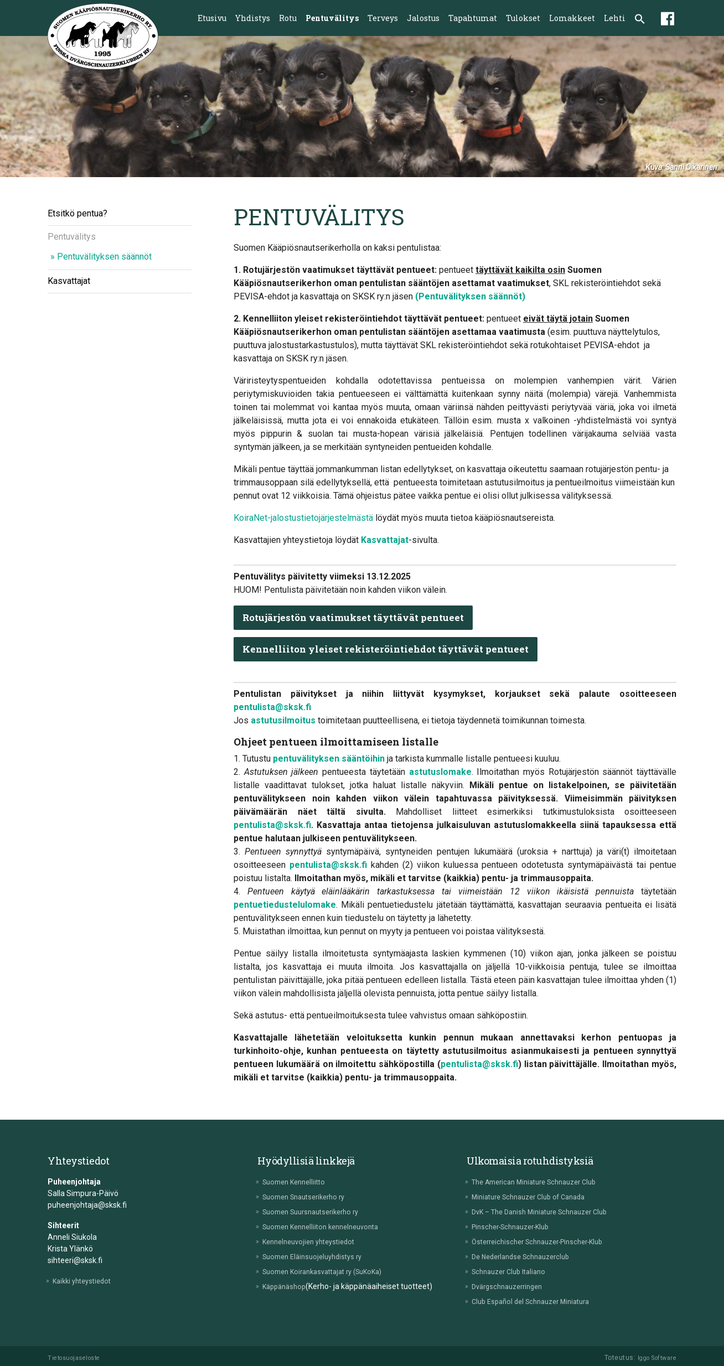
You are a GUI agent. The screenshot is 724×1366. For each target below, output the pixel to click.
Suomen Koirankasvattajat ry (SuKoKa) (332, 1271)
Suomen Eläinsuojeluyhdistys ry (320, 1256)
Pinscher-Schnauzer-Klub (518, 1226)
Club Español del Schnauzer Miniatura (540, 1301)
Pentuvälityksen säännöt (104, 256)
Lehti (614, 18)
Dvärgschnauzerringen (514, 1286)
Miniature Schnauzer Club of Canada (538, 1196)
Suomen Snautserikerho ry (311, 1196)
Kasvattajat (69, 281)
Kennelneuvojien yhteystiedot (316, 1241)
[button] (639, 19)
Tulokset (523, 18)
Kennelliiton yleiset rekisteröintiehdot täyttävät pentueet (394, 649)
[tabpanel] (362, 106)
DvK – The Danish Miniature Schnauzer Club (550, 1211)
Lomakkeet (572, 18)
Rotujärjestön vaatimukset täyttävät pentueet (362, 617)
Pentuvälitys (332, 18)
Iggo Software (654, 1358)
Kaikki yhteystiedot (87, 1280)
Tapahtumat (472, 18)
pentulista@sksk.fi (272, 707)
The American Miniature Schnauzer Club (545, 1181)
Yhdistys (252, 18)
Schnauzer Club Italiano (515, 1271)
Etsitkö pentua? (77, 213)
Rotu (288, 18)
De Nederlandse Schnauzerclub (528, 1256)
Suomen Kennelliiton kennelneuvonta (330, 1226)
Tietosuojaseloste (78, 1358)
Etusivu (212, 18)
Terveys (383, 18)
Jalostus (423, 18)
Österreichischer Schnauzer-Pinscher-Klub (548, 1241)
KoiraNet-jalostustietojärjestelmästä (303, 518)
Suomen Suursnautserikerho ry (319, 1211)
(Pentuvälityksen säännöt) (470, 296)
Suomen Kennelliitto (300, 1181)
